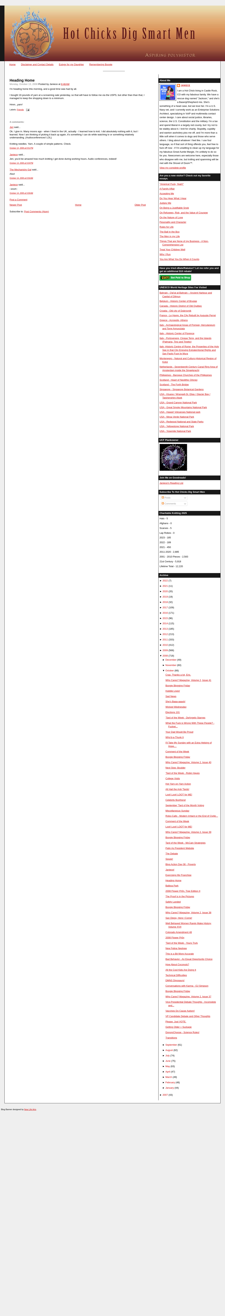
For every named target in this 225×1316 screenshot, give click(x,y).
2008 (165, 655)
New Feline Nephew (176, 948)
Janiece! (170, 869)
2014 (165, 623)
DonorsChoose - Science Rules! (182, 1032)
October (169, 670)
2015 (165, 618)
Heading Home (22, 80)
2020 (165, 591)
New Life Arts (30, 1109)
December (170, 659)
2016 (165, 612)
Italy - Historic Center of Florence (176, 333)
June (168, 1061)
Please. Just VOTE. (176, 1021)
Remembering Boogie (100, 64)
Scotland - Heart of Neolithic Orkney (178, 380)
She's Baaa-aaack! (176, 701)
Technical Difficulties (176, 975)
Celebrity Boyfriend (176, 800)
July (167, 1055)
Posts (166, 497)
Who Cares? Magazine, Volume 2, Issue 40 (188, 762)
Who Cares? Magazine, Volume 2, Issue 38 (188, 912)
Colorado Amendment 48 (179, 932)
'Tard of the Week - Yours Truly (182, 943)
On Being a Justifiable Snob (174, 207)
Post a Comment (18, 199)
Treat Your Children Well (172, 249)
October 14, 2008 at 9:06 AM (21, 193)
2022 (165, 580)
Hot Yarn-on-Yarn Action (178, 783)
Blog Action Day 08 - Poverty (181, 864)
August (169, 1050)
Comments (169, 503)
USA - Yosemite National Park (175, 431)
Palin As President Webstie (180, 848)
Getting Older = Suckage (179, 1027)
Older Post (140, 204)
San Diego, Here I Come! (179, 918)
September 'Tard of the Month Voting (185, 805)
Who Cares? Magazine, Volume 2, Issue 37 (188, 996)
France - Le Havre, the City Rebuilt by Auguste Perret (187, 315)
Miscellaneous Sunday (177, 810)
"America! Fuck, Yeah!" (171, 184)
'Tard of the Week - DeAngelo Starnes (185, 717)
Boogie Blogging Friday (178, 685)
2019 (165, 596)
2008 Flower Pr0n (175, 937)
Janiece (14, 154)
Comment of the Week (177, 751)
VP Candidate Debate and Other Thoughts (188, 1016)
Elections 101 (173, 712)
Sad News (171, 696)
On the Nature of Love (171, 217)
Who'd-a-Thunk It (175, 737)
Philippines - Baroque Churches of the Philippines (185, 375)
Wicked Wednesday (176, 706)
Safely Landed (173, 901)
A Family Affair (167, 188)
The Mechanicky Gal (20, 169)
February (170, 1082)
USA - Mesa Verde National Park (176, 416)
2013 (165, 628)
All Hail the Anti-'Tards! (177, 789)
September (171, 1044)
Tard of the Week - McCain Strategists (186, 842)
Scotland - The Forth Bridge (174, 384)
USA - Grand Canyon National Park (178, 402)
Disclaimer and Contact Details (37, 64)
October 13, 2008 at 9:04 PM (21, 163)
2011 (165, 639)
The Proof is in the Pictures (180, 896)
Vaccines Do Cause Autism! (180, 1010)
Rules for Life (166, 227)
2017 (165, 607)
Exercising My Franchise (178, 875)
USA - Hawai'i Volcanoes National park (179, 412)
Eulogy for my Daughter (71, 64)
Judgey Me (165, 203)
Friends (20, 109)
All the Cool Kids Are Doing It (181, 969)
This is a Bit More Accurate (180, 953)
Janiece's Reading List (171, 483)
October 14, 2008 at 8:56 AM (21, 178)
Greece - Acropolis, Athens (173, 320)
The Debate (172, 853)
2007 (165, 1094)
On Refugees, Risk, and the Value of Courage (183, 212)
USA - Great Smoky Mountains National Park (183, 407)
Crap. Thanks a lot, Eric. (178, 674)
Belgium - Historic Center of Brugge (178, 301)
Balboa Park (172, 885)
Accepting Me (166, 193)
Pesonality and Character (172, 222)
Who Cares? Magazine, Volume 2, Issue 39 (188, 832)
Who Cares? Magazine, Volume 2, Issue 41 (188, 680)
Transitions (171, 1037)
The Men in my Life (169, 236)
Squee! (169, 859)
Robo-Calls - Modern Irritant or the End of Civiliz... (192, 816)
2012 (165, 634)
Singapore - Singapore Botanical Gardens (181, 389)
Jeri (12, 127)
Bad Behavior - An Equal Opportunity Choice (189, 959)
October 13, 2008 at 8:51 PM (21, 148)
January (169, 1087)
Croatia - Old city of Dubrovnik (175, 310)
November (170, 665)
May (167, 1066)
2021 (165, 586)
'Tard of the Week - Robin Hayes (183, 773)
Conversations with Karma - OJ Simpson (187, 985)
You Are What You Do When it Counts (179, 259)
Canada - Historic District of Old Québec (180, 306)
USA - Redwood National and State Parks (181, 421)
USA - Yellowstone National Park (176, 426)
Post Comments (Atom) (36, 211)
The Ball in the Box (169, 231)
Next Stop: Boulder (176, 767)
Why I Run (165, 254)
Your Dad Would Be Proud (179, 732)
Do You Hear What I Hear (172, 198)
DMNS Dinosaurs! (175, 980)
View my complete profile (172, 167)
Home (12, 64)
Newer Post (16, 204)
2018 (165, 602)
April (167, 1071)
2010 (165, 645)
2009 (165, 650)
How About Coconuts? (177, 964)
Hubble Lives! (173, 691)
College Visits (173, 778)
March (168, 1077)
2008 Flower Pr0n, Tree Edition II (183, 891)
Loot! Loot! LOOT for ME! (179, 794)
